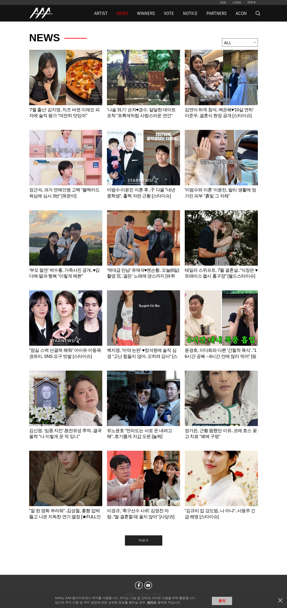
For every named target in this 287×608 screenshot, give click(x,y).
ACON (241, 13)
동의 (222, 601)
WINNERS (146, 13)
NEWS (122, 13)
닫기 (280, 600)
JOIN (223, 2)
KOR (250, 2)
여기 (150, 602)
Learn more (65, 89)
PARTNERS (217, 13)
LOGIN (237, 2)
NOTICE (190, 13)
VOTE (169, 13)
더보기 (144, 540)
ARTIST (101, 13)
